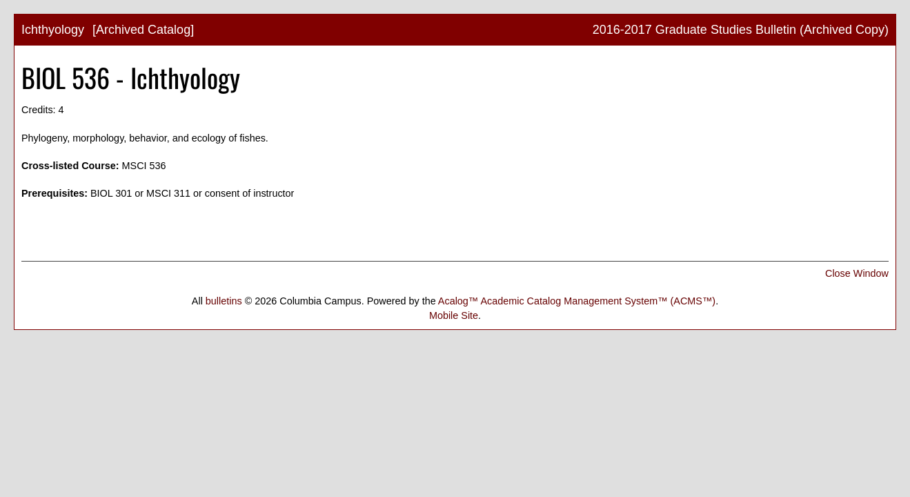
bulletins (224, 300)
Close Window (857, 273)
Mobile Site (453, 315)
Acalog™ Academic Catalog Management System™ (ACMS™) (576, 300)
